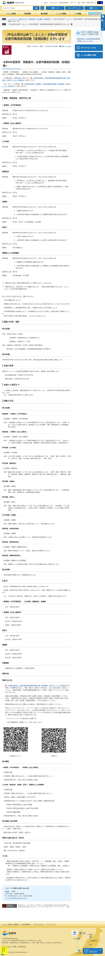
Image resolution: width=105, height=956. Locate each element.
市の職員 (40, 19)
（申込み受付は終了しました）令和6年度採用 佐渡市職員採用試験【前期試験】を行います (39, 24)
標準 (83, 2)
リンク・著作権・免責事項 (10, 924)
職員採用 (47, 19)
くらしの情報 (11, 14)
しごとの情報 (61, 14)
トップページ (12, 19)
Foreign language (63, 2)
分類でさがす (22, 19)
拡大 (79, 2)
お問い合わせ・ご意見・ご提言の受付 (14, 946)
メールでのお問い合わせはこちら (16, 898)
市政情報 (27, 14)
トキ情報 (77, 14)
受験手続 (17, 78)
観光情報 (44, 14)
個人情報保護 (26, 924)
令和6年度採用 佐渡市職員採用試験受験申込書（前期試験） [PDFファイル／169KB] (36, 685)
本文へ (46, 2)
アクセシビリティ (38, 924)
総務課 (7, 891)
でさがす (55, 8)
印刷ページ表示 (66, 46)
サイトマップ (53, 2)
